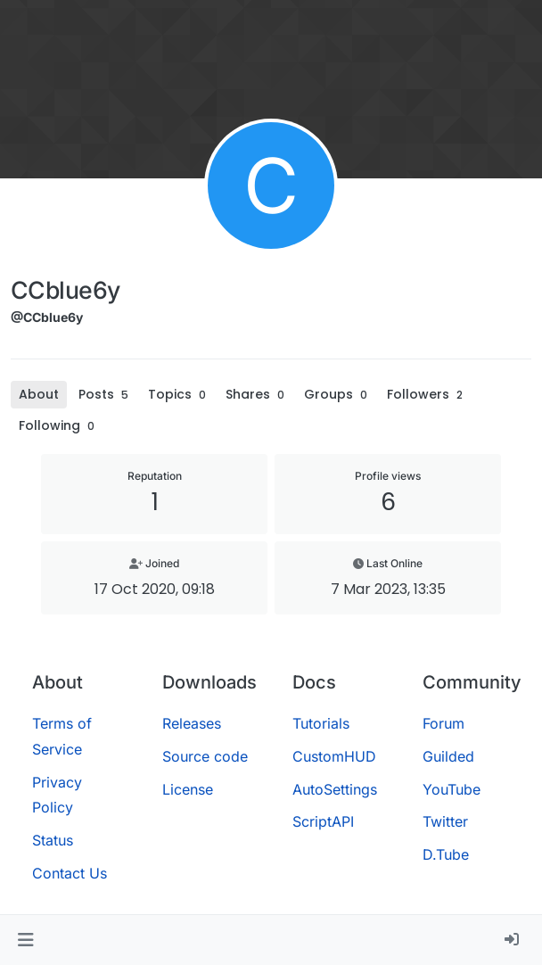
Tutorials (320, 723)
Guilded (448, 756)
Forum (443, 723)
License (187, 789)
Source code (205, 756)
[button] (25, 940)
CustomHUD (334, 756)
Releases (191, 723)
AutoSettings (334, 789)
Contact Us (69, 873)
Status (52, 840)
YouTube (451, 789)
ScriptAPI (323, 821)
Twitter (445, 821)
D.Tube (446, 854)
